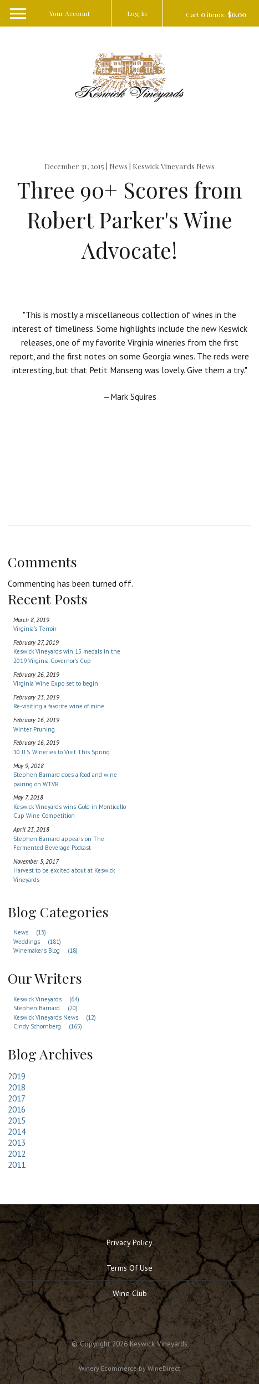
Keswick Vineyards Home (130, 77)
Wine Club (130, 1293)
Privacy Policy (129, 1242)
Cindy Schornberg (50, 1026)
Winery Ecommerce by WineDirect (129, 1368)
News (32, 932)
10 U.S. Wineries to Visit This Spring (61, 752)
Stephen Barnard (48, 1008)
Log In (137, 13)
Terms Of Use (129, 1268)
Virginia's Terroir (35, 629)
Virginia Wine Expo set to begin (55, 683)
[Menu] (14, 1)
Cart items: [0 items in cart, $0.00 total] (216, 14)
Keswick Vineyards (49, 999)
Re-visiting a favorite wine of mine (58, 706)
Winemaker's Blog (48, 950)
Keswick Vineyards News (57, 1017)
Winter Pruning (34, 729)
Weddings (40, 942)
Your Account (69, 13)
